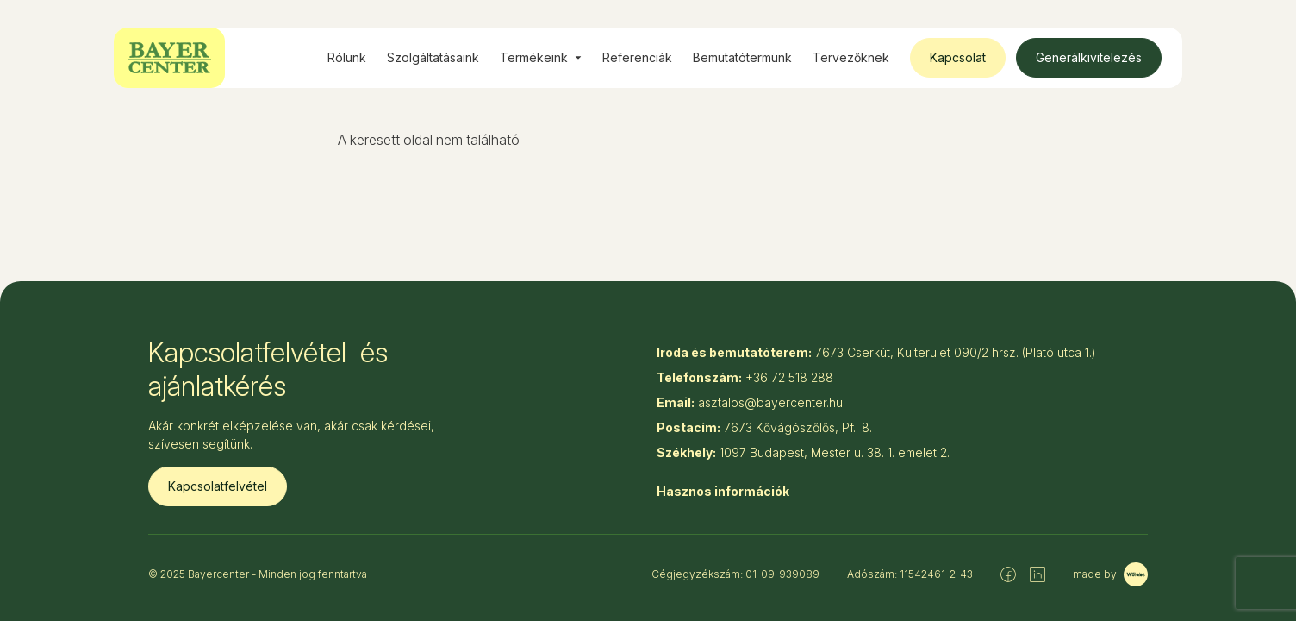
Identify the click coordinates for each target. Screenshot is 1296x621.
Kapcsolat (958, 57)
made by (1110, 574)
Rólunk (346, 57)
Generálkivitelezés (1089, 57)
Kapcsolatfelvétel (217, 486)
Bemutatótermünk (742, 57)
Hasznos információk (723, 491)
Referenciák (637, 57)
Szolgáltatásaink (433, 57)
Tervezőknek (851, 57)
